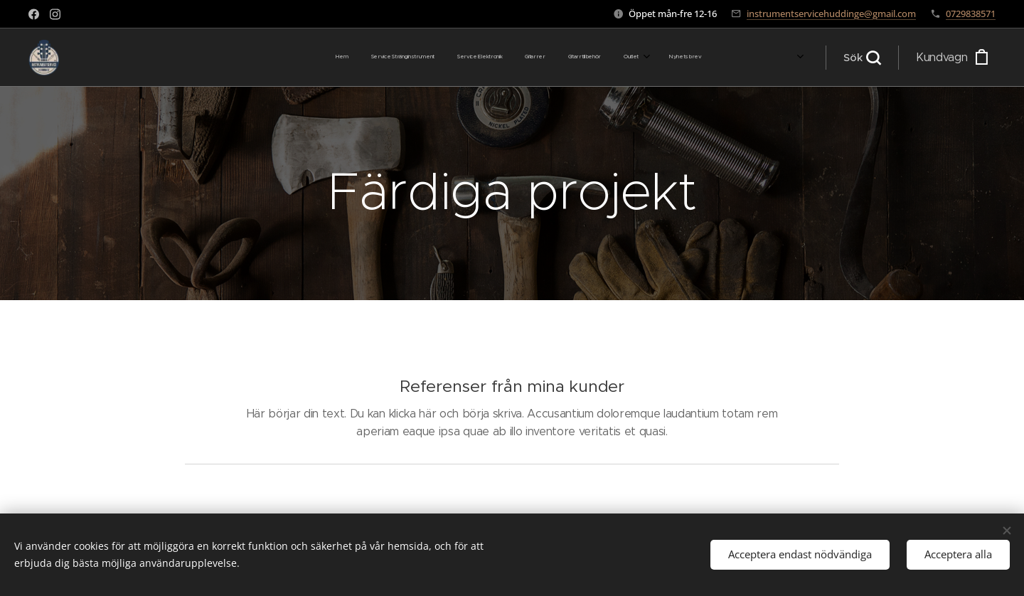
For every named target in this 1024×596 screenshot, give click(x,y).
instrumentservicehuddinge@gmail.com (831, 13)
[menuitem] (569, 57)
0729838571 (971, 13)
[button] (862, 57)
